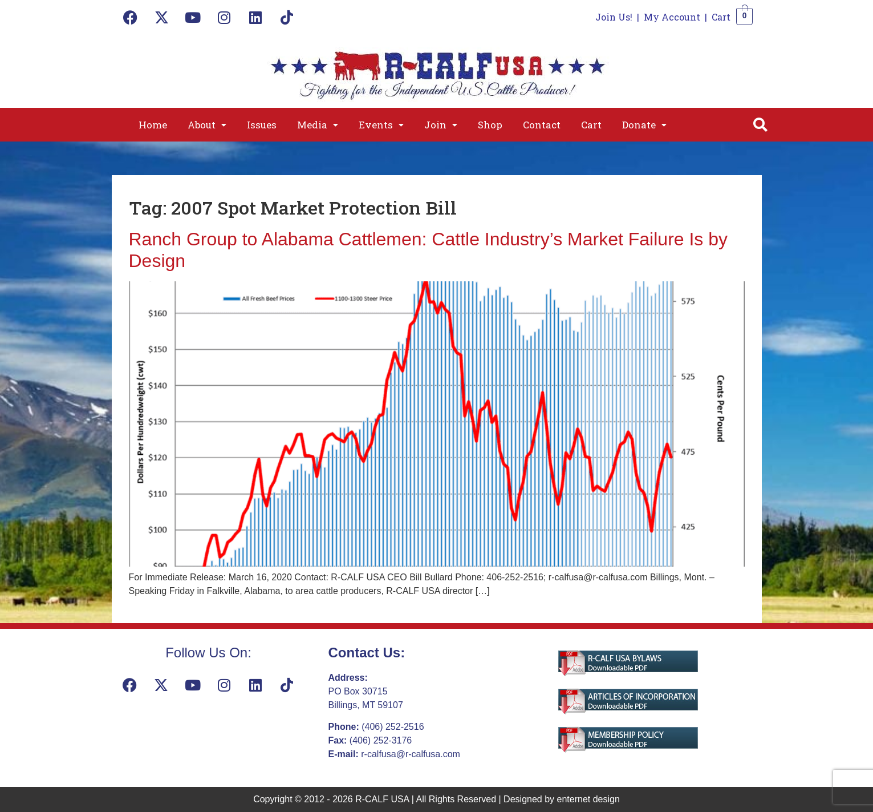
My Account (672, 17)
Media (317, 124)
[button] (207, 125)
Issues (262, 124)
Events (381, 124)
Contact (542, 124)
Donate (644, 124)
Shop (490, 124)
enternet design (588, 799)
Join (440, 124)
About (207, 124)
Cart (721, 17)
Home (153, 124)
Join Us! (613, 17)
